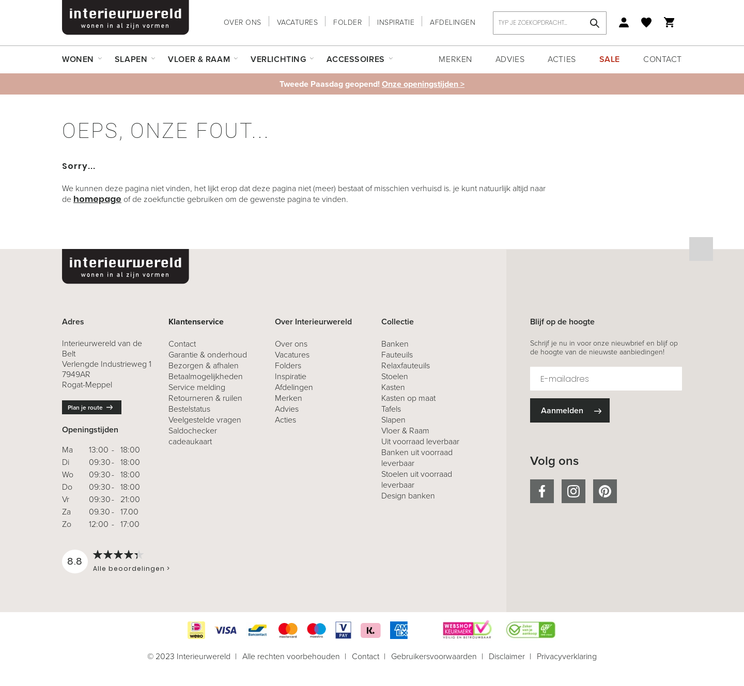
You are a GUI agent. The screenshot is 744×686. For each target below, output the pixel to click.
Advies (509, 59)
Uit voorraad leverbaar (420, 441)
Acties (562, 59)
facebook (542, 491)
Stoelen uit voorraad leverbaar (416, 479)
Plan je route (85, 407)
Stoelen (394, 376)
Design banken (408, 496)
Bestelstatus (189, 409)
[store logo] (125, 17)
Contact (662, 59)
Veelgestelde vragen (204, 420)
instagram (573, 491)
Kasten (393, 387)
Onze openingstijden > (423, 84)
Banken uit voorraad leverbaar (417, 457)
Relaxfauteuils (405, 365)
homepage (97, 199)
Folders (288, 365)
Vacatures (297, 22)
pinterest (605, 491)
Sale (609, 59)
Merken (455, 59)
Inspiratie (395, 22)
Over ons (242, 22)
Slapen (393, 420)
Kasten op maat (408, 398)
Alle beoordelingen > (131, 568)
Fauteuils (397, 355)
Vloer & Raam (405, 430)
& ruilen (205, 398)
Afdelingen (452, 22)
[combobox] (550, 23)
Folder (347, 22)
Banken (395, 344)
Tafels (391, 409)
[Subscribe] (570, 410)
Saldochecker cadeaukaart (192, 436)
